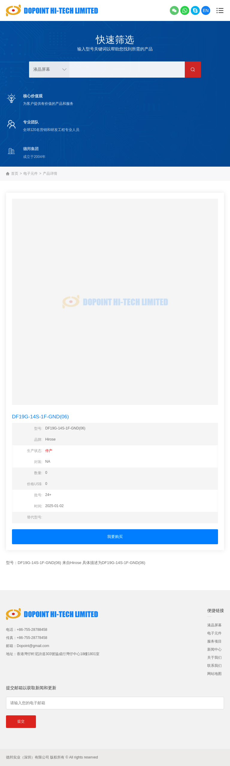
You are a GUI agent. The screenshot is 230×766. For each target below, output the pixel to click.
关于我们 (214, 657)
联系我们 (214, 666)
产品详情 (50, 173)
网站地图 (214, 674)
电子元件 (30, 173)
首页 (14, 173)
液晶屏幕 (214, 625)
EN (205, 10)
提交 (21, 721)
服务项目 (214, 641)
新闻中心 (214, 649)
